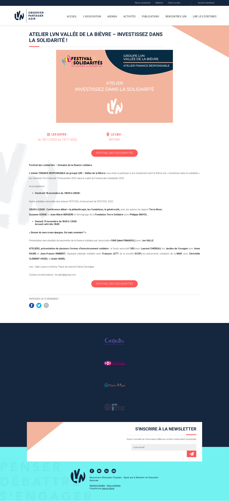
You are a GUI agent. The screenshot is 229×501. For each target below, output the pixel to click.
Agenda (107, 16)
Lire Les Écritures (200, 16)
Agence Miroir (108, 488)
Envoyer (191, 454)
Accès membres (206, 2)
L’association (87, 16)
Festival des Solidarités (114, 153)
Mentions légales (97, 486)
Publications (145, 16)
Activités (124, 16)
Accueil (67, 16)
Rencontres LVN (171, 16)
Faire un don (174, 2)
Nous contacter (142, 2)
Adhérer (159, 2)
